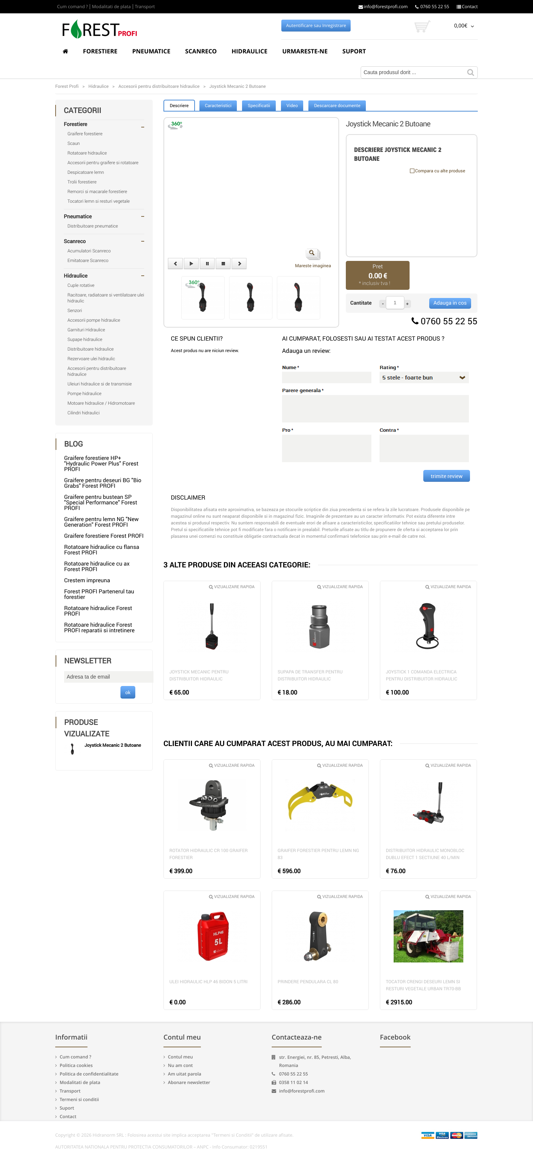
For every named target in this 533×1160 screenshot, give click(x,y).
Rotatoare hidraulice (87, 153)
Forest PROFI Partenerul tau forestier (99, 594)
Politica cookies (76, 1065)
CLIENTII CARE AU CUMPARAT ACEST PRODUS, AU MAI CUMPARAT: (278, 743)
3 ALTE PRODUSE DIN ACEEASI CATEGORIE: (237, 565)
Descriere (179, 106)
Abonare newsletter (189, 1082)
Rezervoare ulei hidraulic (91, 359)
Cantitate (361, 302)
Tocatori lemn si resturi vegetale (98, 201)
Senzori (74, 311)
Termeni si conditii (79, 1099)
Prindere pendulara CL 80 (308, 982)
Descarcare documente (337, 106)
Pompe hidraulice (84, 394)
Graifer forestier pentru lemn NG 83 (318, 854)
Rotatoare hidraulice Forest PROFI (98, 610)
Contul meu (180, 1057)
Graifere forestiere (84, 134)
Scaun (73, 143)
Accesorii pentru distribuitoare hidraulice (96, 371)
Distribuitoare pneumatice (92, 226)
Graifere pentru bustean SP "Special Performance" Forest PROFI (100, 502)
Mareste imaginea (313, 258)
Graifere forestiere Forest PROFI (104, 536)
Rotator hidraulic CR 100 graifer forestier (208, 854)
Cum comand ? (72, 7)
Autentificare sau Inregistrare (316, 26)
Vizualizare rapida (232, 587)
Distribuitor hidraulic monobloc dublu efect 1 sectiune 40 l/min (425, 854)
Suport (354, 51)
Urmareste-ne (304, 51)
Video (292, 106)
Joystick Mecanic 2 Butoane (113, 745)
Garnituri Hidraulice (86, 330)
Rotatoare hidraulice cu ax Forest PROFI (96, 566)
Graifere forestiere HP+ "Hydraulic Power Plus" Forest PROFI (101, 463)
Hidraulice (250, 51)
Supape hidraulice (84, 339)
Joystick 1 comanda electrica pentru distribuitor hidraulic (421, 675)
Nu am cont (180, 1065)
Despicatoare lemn (85, 172)
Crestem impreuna (87, 580)
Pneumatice (151, 51)
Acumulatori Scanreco (89, 251)
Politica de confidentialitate (89, 1074)
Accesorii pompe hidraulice (93, 320)
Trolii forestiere (81, 182)
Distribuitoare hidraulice (90, 349)
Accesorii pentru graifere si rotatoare (103, 163)
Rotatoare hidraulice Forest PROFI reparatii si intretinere (99, 627)
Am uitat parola (184, 1074)
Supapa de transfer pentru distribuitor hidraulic (310, 675)
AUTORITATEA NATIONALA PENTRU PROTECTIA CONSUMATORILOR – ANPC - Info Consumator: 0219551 (161, 1147)
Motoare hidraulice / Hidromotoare (101, 403)
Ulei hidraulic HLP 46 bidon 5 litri (208, 982)
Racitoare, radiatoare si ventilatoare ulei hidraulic (105, 298)
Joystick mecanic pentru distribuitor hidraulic (199, 675)
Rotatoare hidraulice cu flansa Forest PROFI (101, 549)
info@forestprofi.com (383, 7)
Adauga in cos (450, 302)
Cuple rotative (81, 285)
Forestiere (100, 51)
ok (127, 692)
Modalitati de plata (111, 7)
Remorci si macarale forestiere (97, 192)
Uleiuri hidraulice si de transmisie (99, 384)
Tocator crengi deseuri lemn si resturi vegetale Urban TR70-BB (423, 985)
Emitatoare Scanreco (87, 261)
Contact (467, 7)
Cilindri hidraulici (83, 413)
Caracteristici (218, 106)
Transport (145, 7)
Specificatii (259, 106)
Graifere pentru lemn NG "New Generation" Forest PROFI (101, 522)
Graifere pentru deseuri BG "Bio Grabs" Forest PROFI (102, 483)
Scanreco (201, 51)
